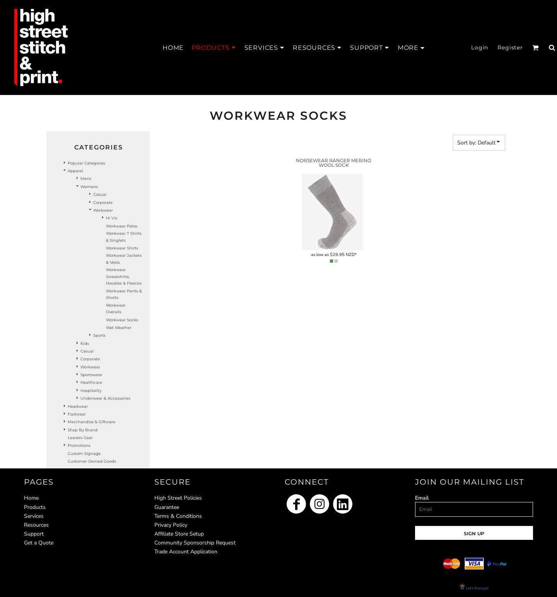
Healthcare (91, 382)
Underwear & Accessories (105, 398)
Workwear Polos (121, 226)
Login (479, 47)
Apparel (75, 170)
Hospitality (90, 390)
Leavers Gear (80, 437)
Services (34, 516)
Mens (85, 178)
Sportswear (91, 374)
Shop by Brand (82, 429)
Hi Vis (111, 217)
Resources (36, 525)
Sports (99, 335)
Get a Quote (38, 542)
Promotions (79, 445)
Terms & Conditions (178, 516)
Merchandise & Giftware (91, 421)
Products (35, 507)
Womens (89, 186)
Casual (99, 194)
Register (510, 47)
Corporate (103, 202)
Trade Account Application (185, 551)
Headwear (78, 406)
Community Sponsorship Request (195, 542)
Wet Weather (119, 327)
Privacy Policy (170, 525)
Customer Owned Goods (92, 461)
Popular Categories (86, 163)
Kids (84, 343)
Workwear (103, 210)
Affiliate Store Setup (179, 534)
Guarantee (166, 507)
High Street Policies (178, 498)
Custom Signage (84, 453)
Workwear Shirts (122, 248)
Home (31, 498)
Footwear (77, 414)
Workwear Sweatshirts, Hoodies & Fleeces (124, 276)
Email (422, 498)
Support (34, 534)
